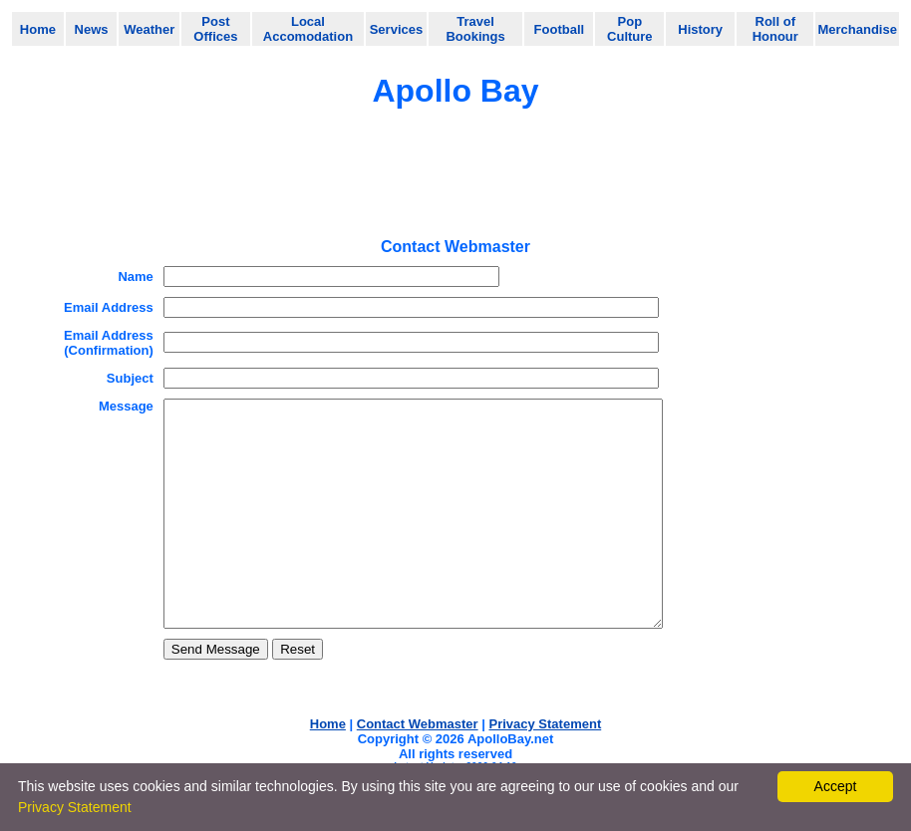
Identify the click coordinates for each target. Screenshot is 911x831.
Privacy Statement (75, 807)
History (700, 29)
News (92, 29)
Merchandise (856, 29)
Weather (149, 29)
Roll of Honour (775, 29)
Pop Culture (630, 29)
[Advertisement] (455, 180)
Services (397, 29)
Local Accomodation (308, 29)
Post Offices (215, 29)
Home (38, 29)
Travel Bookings (475, 29)
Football (559, 29)
